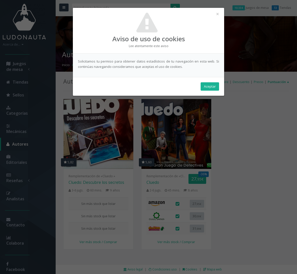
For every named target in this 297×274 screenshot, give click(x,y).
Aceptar (210, 86)
